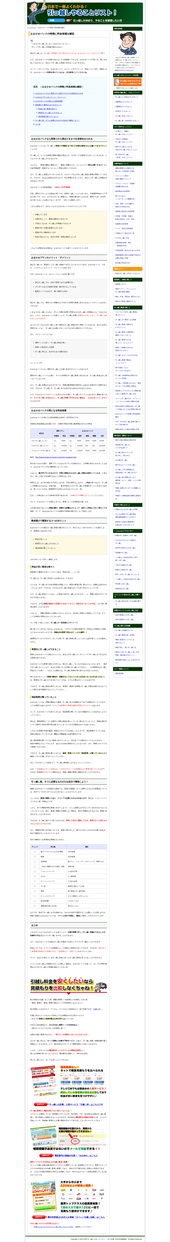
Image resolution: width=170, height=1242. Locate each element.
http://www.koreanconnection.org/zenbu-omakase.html (56, 457)
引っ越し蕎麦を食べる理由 (124, 635)
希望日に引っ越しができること (50, 113)
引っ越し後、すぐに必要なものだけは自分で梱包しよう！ (57, 120)
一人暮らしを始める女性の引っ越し (128, 579)
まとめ (37, 124)
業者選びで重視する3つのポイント (48, 105)
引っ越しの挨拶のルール (124, 630)
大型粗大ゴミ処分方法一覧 (124, 233)
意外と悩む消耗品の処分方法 (125, 440)
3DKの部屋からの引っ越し (124, 619)
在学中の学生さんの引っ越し (125, 548)
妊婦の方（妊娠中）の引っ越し (126, 535)
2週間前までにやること (123, 102)
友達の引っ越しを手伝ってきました (128, 273)
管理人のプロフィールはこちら (124, 70)
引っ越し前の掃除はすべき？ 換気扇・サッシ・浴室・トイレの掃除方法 (128, 480)
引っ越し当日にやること (124, 116)
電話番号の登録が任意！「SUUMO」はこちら (76, 1155)
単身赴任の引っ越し (122, 589)
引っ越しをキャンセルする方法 (126, 355)
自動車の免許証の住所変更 (124, 211)
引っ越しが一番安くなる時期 (125, 320)
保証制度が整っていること (48, 116)
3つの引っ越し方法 (122, 238)
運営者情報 (119, 673)
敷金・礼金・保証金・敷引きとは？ (128, 296)
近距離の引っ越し (121, 553)
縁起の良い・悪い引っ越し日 (125, 647)
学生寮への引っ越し (122, 584)
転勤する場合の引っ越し (124, 570)
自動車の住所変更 (121, 224)
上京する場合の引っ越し (124, 565)
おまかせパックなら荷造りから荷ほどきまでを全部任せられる (59, 93)
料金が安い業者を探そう (47, 109)
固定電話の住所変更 (122, 191)
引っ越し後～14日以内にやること (127, 121)
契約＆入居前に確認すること (125, 301)
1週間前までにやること (123, 106)
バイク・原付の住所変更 (124, 228)
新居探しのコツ (120, 284)
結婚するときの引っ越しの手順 (126, 509)
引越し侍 (96, 1009)
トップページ (31, 27)
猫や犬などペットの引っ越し (125, 465)
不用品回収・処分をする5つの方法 (127, 250)
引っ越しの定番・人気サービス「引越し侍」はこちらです (76, 1104)
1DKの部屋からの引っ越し (124, 615)
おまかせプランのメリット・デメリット (50, 97)
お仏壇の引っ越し (121, 460)
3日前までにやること (123, 111)
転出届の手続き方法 (122, 263)
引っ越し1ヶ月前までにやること (126, 97)
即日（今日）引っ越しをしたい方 (127, 574)
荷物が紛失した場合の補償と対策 (127, 429)
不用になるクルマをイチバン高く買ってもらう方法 (53, 1227)
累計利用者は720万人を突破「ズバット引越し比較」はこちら (76, 1217)
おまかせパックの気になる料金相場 (49, 101)
